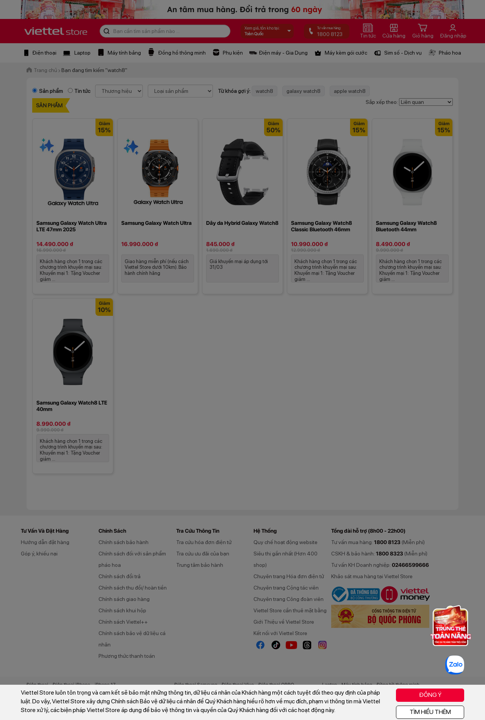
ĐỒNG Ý (430, 694)
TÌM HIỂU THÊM (430, 711)
